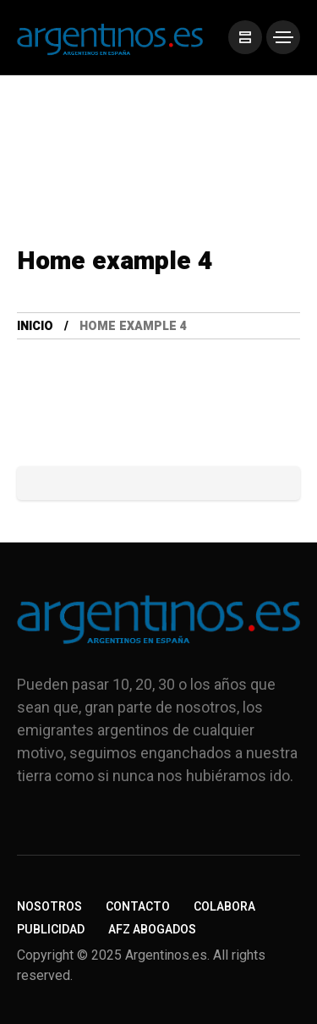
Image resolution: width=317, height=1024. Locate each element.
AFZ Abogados (152, 930)
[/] (245, 37)
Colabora (224, 907)
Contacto (138, 907)
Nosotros (49, 907)
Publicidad (51, 930)
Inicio (35, 326)
